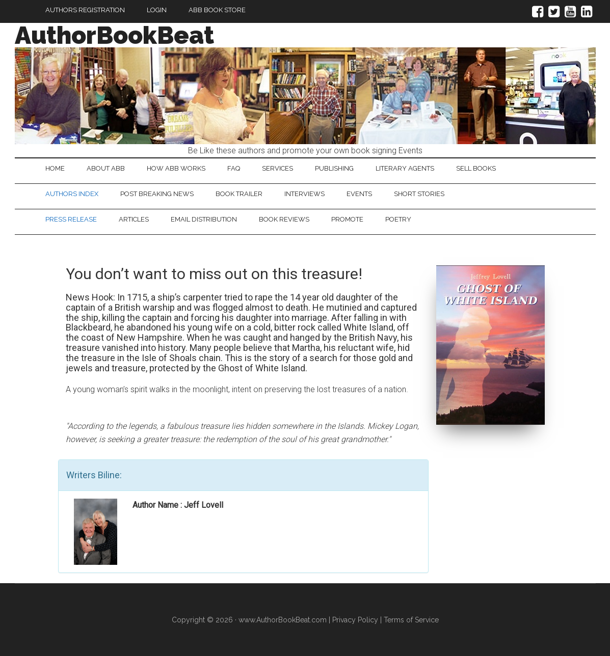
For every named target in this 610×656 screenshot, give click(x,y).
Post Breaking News (157, 194)
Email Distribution (204, 219)
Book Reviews (284, 219)
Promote (347, 219)
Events (359, 194)
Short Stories (419, 194)
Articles (134, 219)
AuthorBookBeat (114, 35)
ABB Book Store (217, 10)
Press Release (71, 219)
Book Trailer (239, 194)
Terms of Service (411, 620)
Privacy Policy (355, 620)
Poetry (398, 219)
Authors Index (71, 194)
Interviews (304, 194)
